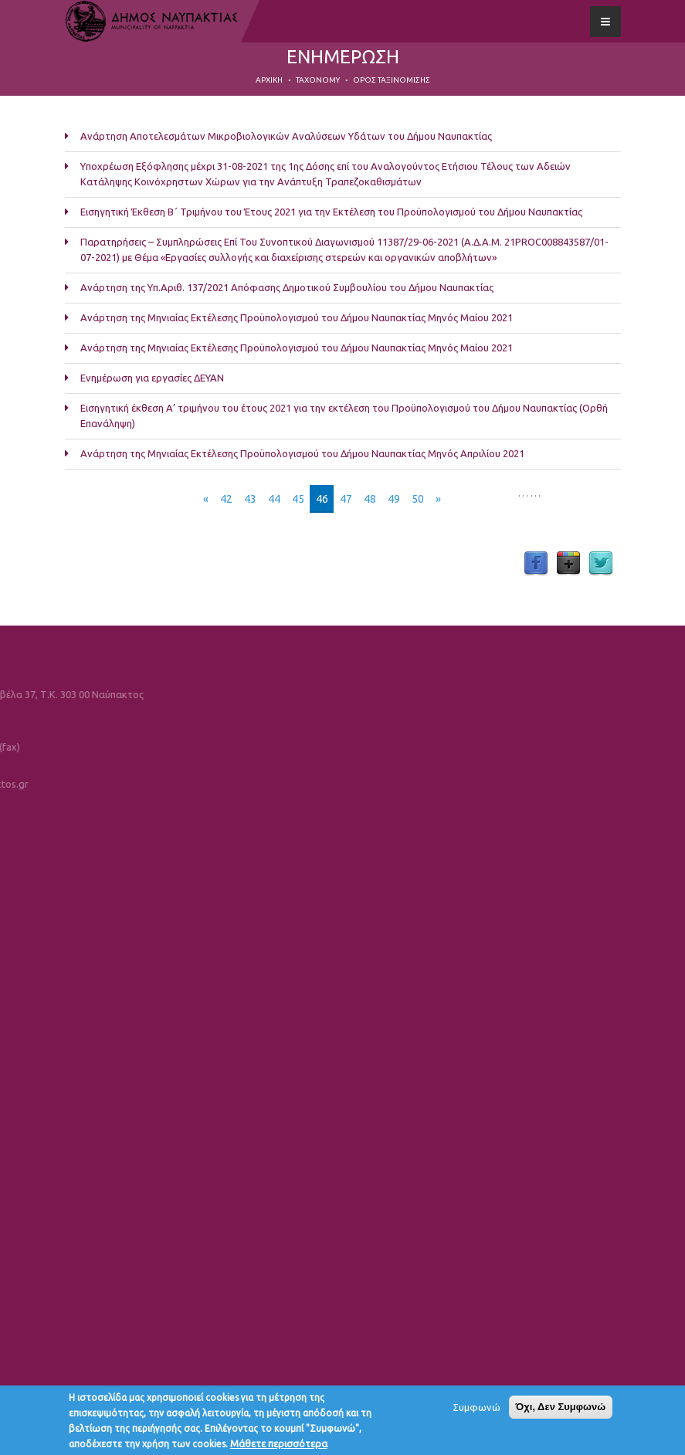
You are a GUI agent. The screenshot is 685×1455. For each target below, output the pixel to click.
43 (250, 499)
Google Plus (568, 563)
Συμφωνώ (476, 1411)
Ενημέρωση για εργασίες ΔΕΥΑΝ (152, 377)
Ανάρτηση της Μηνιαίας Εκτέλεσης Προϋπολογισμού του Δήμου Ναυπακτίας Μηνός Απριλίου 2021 (302, 453)
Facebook (536, 563)
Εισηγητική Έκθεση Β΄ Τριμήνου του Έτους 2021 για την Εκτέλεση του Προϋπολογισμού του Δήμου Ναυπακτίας (331, 211)
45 (298, 499)
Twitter (600, 563)
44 (274, 499)
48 (370, 499)
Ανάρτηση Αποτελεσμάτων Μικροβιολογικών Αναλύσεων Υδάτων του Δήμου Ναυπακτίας (286, 136)
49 (394, 499)
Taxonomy (318, 80)
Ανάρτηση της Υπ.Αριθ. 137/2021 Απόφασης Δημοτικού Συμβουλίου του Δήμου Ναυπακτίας (286, 287)
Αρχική (269, 80)
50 (418, 499)
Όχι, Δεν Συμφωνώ (561, 1410)
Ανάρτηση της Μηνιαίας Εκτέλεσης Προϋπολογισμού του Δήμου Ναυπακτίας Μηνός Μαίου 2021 (296, 317)
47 (346, 499)
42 (226, 499)
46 (322, 499)
